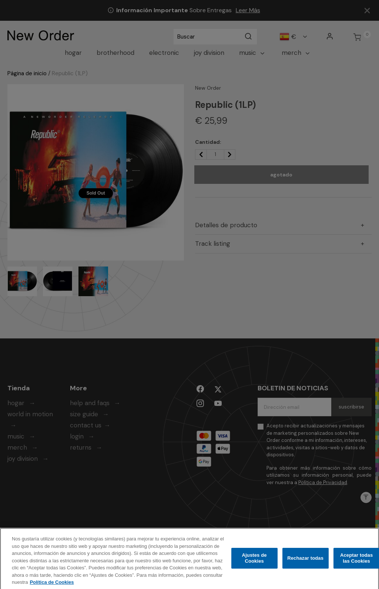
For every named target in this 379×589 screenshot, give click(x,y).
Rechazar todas (305, 562)
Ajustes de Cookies (254, 562)
